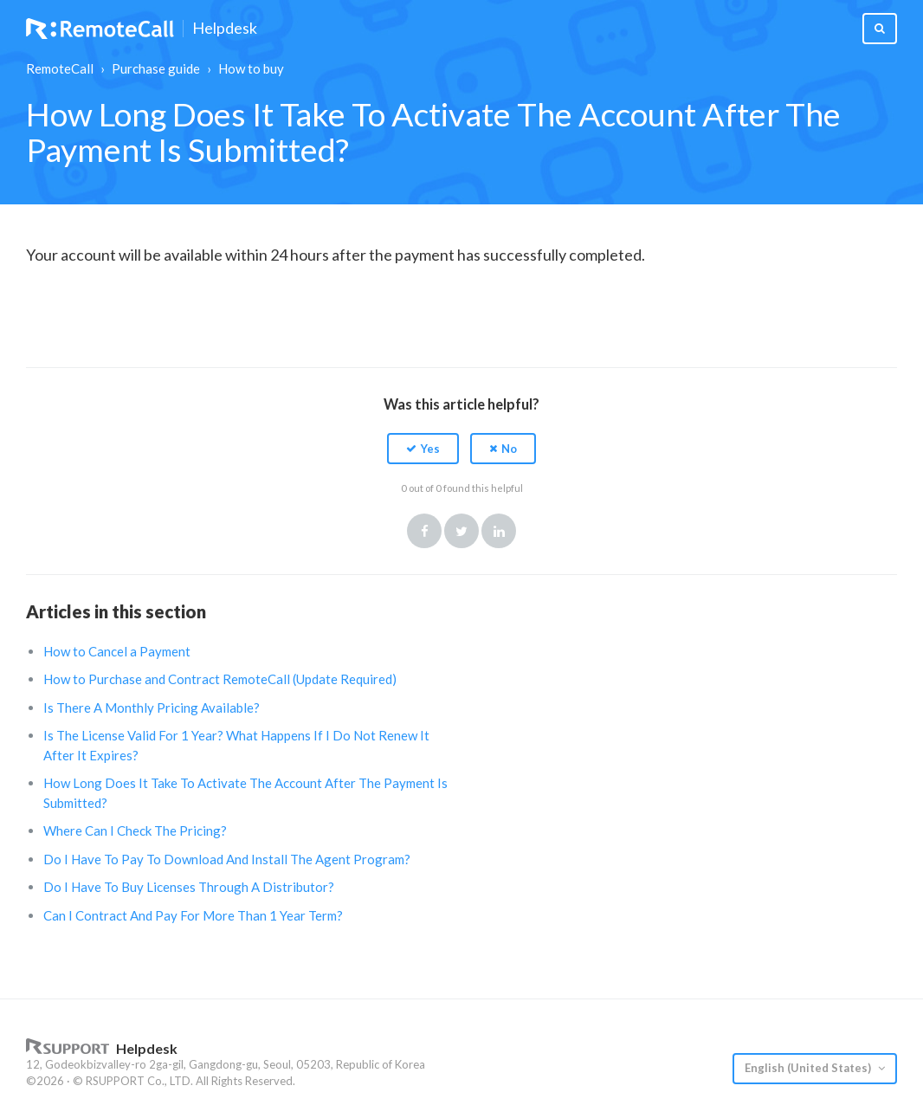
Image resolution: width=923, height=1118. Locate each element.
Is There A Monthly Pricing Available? (151, 707)
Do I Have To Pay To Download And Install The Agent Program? (226, 859)
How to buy (251, 68)
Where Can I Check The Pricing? (135, 830)
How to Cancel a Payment (116, 651)
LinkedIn (498, 531)
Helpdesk (224, 28)
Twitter (461, 531)
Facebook (424, 531)
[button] (423, 448)
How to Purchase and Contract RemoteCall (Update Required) (220, 679)
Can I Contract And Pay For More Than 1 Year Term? (193, 915)
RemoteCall (60, 68)
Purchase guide (156, 68)
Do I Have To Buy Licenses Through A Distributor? (188, 887)
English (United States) (809, 1068)
